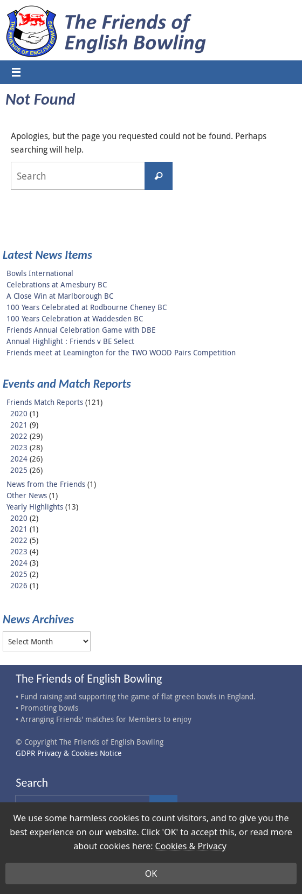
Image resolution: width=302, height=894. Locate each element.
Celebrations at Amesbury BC (56, 284)
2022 (19, 436)
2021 (19, 425)
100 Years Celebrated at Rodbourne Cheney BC (86, 307)
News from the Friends (45, 484)
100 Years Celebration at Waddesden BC (74, 318)
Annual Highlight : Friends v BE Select (70, 341)
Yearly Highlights (34, 506)
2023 (19, 447)
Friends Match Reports (44, 402)
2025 (19, 470)
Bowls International (39, 273)
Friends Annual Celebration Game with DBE (80, 330)
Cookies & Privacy (190, 846)
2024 (19, 458)
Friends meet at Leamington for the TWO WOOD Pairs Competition (121, 352)
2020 (19, 413)
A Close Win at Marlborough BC (59, 296)
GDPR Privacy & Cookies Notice (69, 753)
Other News (26, 495)
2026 (19, 585)
